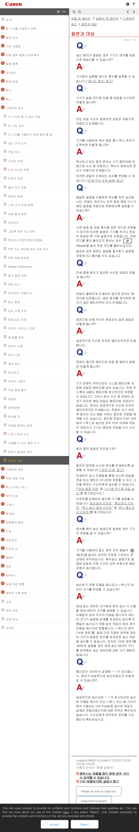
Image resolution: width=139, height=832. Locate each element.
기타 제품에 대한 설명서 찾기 (99, 781)
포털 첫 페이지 (81, 18)
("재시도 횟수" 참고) (99, 81)
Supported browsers (94, 801)
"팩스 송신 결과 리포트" (97, 507)
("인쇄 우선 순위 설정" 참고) (105, 180)
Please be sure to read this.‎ (99, 791)
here (66, 812)
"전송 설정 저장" (88, 488)
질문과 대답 (89, 24)
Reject (84, 824)
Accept (54, 824)
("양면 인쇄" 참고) (112, 470)
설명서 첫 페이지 (107, 18)
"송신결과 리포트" (100, 503)
